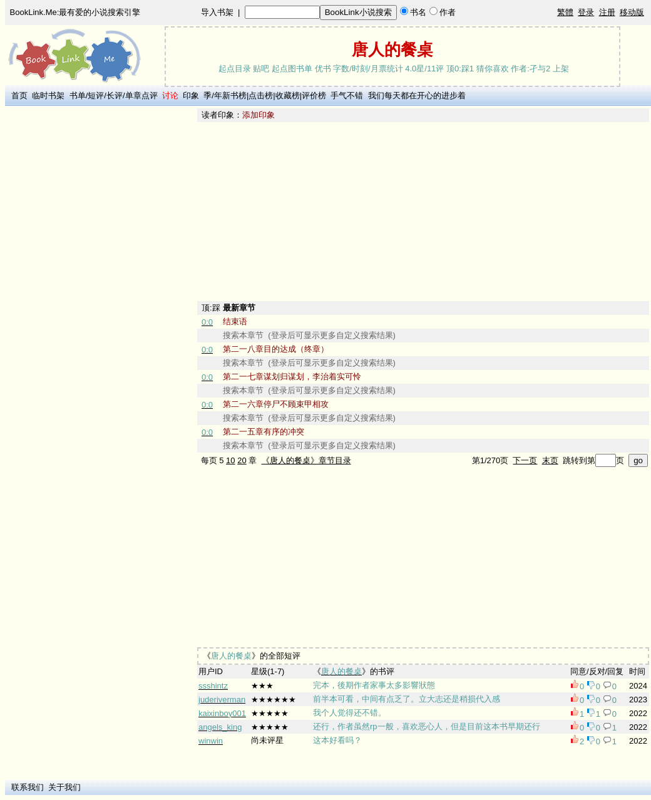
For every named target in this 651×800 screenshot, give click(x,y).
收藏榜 (287, 95)
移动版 (632, 12)
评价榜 (314, 95)
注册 (607, 12)
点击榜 (261, 95)
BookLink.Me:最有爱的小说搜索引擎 (75, 12)
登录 (586, 12)
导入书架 (217, 12)
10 (230, 460)
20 (241, 460)
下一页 (525, 460)
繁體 (565, 12)
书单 (77, 95)
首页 (19, 95)
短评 (96, 95)
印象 (191, 95)
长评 (114, 95)
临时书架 (48, 95)
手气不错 (347, 95)
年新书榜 (230, 95)
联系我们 (27, 787)
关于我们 (64, 787)
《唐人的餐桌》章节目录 (306, 460)
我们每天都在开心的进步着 (417, 95)
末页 (550, 460)
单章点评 (141, 95)
